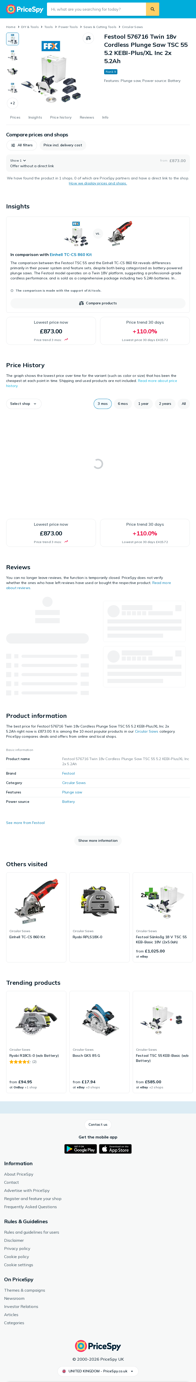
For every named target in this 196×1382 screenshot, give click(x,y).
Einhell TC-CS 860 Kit (71, 254)
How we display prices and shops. (98, 183)
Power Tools (68, 27)
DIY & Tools (30, 27)
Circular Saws (132, 27)
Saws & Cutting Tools (99, 27)
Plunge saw (72, 792)
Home (11, 27)
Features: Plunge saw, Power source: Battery (142, 80)
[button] (12, 103)
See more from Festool (25, 822)
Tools (48, 27)
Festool (68, 773)
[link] (98, 265)
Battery (68, 801)
